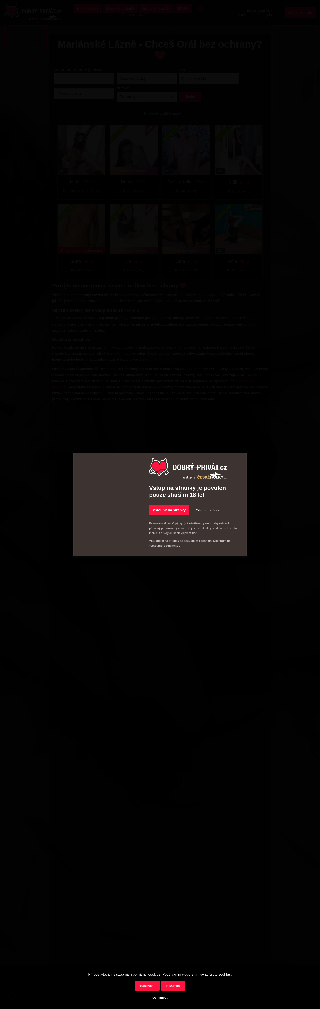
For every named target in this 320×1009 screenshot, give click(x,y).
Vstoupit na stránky (169, 510)
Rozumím (173, 985)
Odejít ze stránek (207, 510)
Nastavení (147, 985)
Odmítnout (159, 997)
